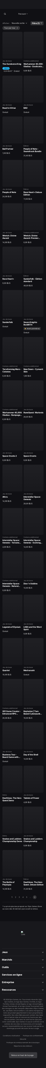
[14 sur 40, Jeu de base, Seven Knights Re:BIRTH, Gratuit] (34, 312)
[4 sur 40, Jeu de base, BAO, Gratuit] (34, 94)
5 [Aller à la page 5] (26, 897)
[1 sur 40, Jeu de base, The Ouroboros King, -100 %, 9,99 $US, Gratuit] (12, 52)
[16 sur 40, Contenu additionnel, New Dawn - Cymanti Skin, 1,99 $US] (34, 357)
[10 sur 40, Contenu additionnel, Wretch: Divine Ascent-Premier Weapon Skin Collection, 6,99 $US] (34, 223)
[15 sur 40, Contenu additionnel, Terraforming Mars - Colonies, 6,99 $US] (12, 357)
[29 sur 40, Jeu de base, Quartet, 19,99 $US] (12, 657)
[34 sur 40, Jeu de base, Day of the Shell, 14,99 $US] (34, 741)
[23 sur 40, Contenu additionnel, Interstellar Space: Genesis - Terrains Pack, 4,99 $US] (12, 528)
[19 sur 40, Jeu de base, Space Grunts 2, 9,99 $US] (12, 442)
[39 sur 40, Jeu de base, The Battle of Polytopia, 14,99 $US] (12, 870)
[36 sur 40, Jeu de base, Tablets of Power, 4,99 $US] (34, 784)
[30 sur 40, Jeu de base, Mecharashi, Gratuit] (34, 657)
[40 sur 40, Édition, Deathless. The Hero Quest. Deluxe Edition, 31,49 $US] (34, 870)
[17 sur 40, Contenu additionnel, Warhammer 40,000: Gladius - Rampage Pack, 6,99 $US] (12, 400)
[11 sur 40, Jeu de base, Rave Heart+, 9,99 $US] (12, 265)
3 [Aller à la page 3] (19, 897)
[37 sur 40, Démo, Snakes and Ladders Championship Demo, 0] (12, 825)
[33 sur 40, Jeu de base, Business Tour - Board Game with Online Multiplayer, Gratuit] (12, 742)
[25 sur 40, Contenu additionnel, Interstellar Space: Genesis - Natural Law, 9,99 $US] (12, 571)
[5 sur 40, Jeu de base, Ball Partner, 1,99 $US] (12, 135)
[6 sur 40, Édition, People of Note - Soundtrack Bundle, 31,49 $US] (34, 137)
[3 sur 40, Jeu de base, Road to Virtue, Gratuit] (12, 94)
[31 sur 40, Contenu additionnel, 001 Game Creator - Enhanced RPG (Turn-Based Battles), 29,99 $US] (12, 699)
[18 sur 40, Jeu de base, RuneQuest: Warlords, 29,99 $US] (34, 399)
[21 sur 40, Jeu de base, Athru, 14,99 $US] (12, 483)
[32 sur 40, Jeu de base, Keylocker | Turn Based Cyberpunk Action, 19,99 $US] (34, 699)
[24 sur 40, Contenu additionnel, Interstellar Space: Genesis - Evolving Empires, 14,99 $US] (34, 528)
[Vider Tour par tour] (17, 28)
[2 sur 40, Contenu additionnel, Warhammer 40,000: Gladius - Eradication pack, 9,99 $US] (34, 52)
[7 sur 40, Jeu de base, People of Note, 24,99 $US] (12, 179)
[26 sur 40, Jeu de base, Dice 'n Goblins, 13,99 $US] (34, 570)
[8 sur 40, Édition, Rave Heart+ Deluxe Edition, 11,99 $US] (34, 180)
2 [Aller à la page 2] (15, 897)
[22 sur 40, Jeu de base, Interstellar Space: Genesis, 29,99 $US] (34, 485)
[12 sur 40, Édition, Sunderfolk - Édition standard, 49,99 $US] (34, 267)
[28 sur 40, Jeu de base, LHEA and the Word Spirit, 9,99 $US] (34, 615)
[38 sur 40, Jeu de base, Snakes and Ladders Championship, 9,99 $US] (34, 827)
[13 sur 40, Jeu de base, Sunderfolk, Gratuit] (12, 309)
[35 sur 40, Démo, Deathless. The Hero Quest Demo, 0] (12, 784)
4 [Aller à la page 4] (23, 897)
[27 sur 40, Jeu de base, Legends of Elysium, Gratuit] (12, 613)
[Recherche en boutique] (5, 13)
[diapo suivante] (35, 897)
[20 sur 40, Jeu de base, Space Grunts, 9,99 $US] (34, 442)
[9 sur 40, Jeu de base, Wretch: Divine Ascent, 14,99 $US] (12, 223)
